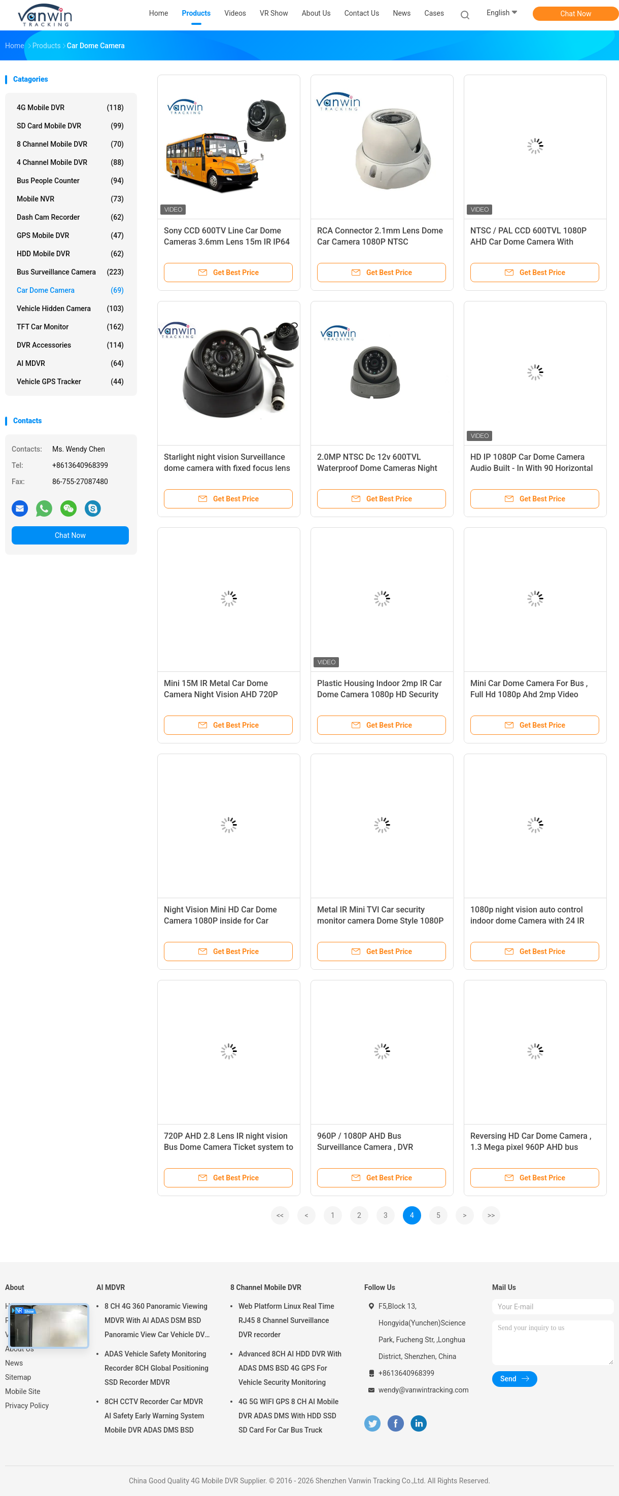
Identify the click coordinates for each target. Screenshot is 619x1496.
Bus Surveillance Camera (70, 272)
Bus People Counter (70, 181)
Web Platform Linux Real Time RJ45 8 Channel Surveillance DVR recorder (286, 1320)
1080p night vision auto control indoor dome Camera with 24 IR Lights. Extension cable (527, 921)
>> (491, 1215)
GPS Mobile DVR (70, 235)
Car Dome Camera (70, 290)
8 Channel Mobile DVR (70, 144)
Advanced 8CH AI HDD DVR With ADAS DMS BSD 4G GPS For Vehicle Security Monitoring (289, 1368)
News (14, 1363)
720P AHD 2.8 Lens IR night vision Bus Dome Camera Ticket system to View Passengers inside (228, 1147)
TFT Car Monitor (70, 327)
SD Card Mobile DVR (70, 126)
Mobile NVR (70, 199)
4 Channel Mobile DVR (70, 162)
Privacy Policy (27, 1406)
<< (280, 1215)
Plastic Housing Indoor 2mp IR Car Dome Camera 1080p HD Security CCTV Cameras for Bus (379, 694)
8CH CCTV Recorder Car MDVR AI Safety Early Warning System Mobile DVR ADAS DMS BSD (154, 1416)
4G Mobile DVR (70, 108)
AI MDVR (70, 363)
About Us (19, 1349)
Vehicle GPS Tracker (70, 382)
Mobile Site (23, 1391)
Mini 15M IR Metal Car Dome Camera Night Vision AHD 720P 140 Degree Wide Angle (221, 694)
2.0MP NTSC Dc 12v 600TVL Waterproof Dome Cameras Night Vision (377, 468)
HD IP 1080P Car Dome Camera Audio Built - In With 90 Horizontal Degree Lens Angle (531, 468)
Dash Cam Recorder (70, 217)
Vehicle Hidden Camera (70, 308)
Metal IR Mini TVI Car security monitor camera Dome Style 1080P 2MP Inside (380, 921)
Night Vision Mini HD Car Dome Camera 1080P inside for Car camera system (220, 921)
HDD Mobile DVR (70, 254)
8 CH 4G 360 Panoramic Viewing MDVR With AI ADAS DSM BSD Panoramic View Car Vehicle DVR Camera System (157, 1322)
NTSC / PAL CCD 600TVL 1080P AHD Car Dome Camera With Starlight (528, 242)
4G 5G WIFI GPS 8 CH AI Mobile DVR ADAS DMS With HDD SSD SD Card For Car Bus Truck (288, 1416)
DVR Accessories (70, 345)
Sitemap (18, 1377)
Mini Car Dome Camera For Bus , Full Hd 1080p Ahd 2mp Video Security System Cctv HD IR (529, 694)
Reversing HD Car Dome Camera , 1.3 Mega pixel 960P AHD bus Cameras (530, 1147)
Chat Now (576, 14)
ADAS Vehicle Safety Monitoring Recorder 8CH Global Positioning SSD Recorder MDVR (157, 1368)
